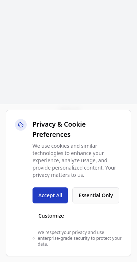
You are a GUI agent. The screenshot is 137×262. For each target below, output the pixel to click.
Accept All (50, 195)
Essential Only (96, 195)
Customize (51, 215)
